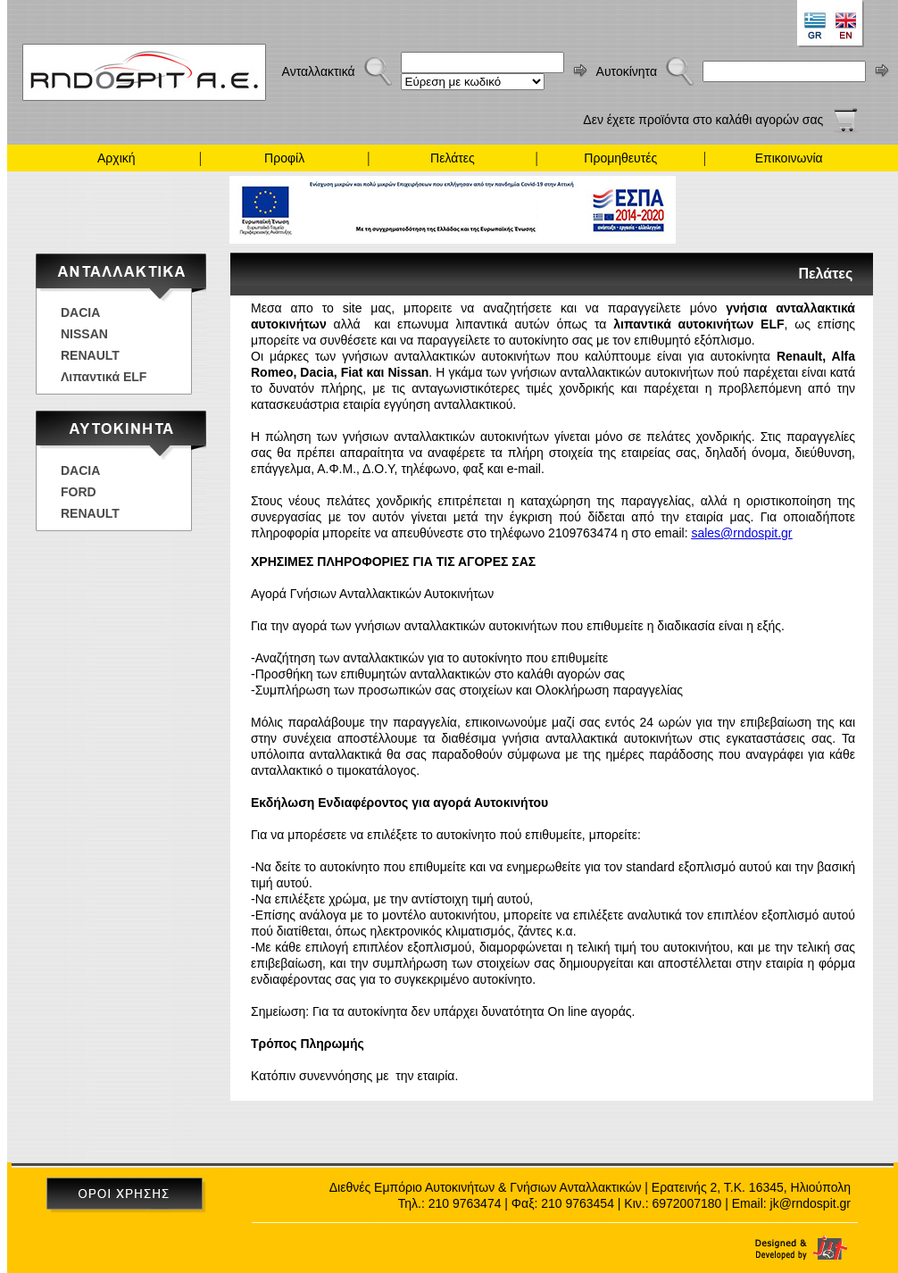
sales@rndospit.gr (741, 533)
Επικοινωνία (789, 158)
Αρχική (116, 158)
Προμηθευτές (620, 158)
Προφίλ (284, 158)
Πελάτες (452, 158)
